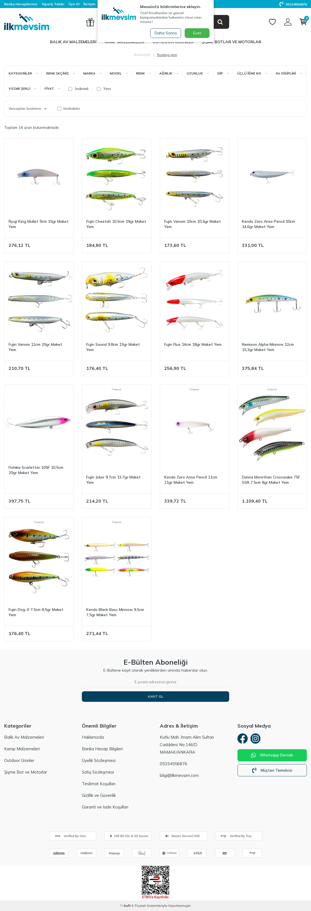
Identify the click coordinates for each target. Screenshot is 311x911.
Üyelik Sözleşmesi (99, 760)
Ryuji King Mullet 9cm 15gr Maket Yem (39, 224)
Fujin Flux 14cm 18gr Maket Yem (192, 344)
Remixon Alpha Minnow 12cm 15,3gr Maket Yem (268, 347)
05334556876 (293, 4)
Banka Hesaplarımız (21, 4)
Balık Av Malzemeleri (73, 41)
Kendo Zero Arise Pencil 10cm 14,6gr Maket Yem (268, 224)
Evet (197, 32)
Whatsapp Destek (272, 756)
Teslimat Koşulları (99, 783)
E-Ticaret (139, 906)
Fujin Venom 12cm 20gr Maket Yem (35, 347)
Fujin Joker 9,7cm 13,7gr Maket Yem (113, 480)
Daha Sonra (165, 32)
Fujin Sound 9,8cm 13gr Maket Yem (113, 347)
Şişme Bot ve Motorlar (25, 772)
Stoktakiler (69, 108)
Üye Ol (73, 4)
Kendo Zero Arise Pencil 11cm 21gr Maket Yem (190, 480)
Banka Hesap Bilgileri (102, 748)
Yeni (104, 88)
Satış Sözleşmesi (98, 772)
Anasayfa (142, 54)
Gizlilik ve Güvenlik (99, 795)
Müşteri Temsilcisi (272, 771)
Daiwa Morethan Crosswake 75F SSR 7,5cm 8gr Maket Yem (271, 480)
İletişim (89, 4)
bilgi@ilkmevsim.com (179, 775)
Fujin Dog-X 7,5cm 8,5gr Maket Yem (36, 612)
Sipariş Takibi (53, 4)
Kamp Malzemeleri (22, 748)
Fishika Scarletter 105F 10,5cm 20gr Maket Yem (36, 470)
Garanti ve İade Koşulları (105, 807)
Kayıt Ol (155, 696)
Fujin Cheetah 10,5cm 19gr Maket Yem (116, 224)
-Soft (126, 906)
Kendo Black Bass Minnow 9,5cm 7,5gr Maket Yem (115, 612)
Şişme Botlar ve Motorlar (231, 41)
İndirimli (78, 88)
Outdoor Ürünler (19, 760)
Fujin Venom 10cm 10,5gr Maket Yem (192, 224)
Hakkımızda (93, 737)
